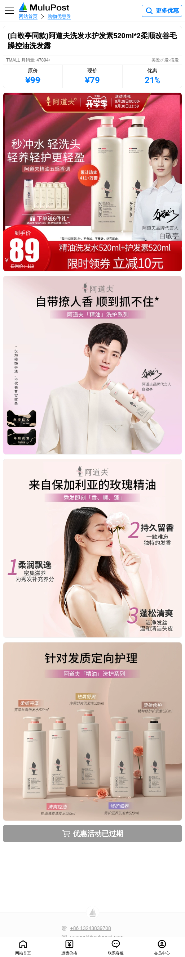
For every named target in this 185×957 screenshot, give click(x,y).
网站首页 (28, 16)
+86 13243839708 (90, 928)
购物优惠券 (59, 16)
